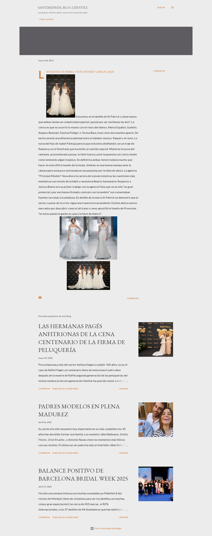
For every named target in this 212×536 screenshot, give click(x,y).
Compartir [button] (159, 71)
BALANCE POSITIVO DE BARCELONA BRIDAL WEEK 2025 (83, 474)
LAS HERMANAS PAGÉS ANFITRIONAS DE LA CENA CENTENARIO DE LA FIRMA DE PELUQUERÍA (81, 338)
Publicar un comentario (65, 389)
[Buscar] (161, 7)
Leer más (123, 389)
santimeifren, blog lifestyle (63, 7)
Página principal (46, 19)
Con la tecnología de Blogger (106, 528)
